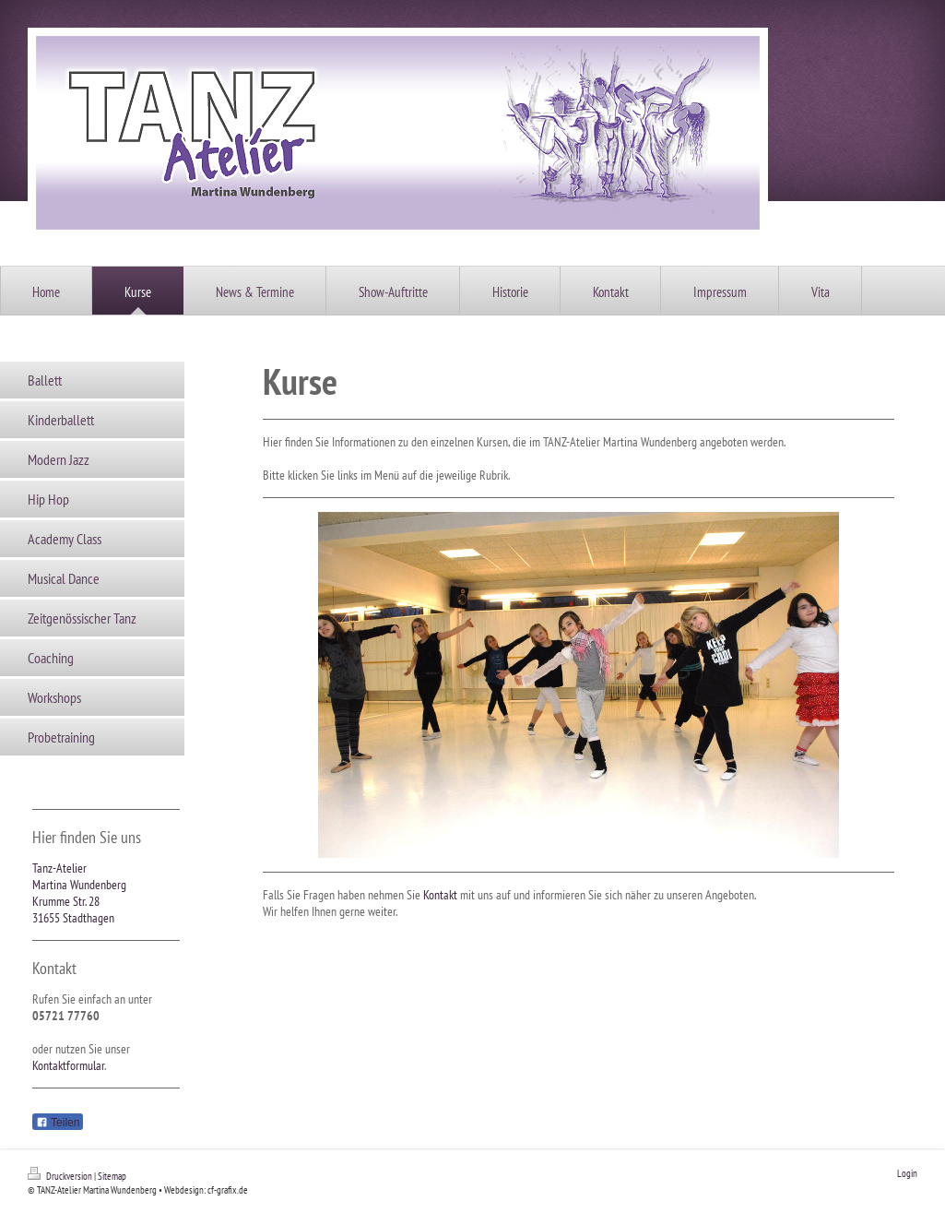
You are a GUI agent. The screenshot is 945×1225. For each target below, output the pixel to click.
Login (907, 1173)
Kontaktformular (68, 1065)
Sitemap (112, 1176)
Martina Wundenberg (79, 884)
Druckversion (61, 1176)
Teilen (57, 1122)
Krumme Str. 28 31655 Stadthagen (73, 909)
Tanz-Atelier (59, 868)
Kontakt (440, 894)
